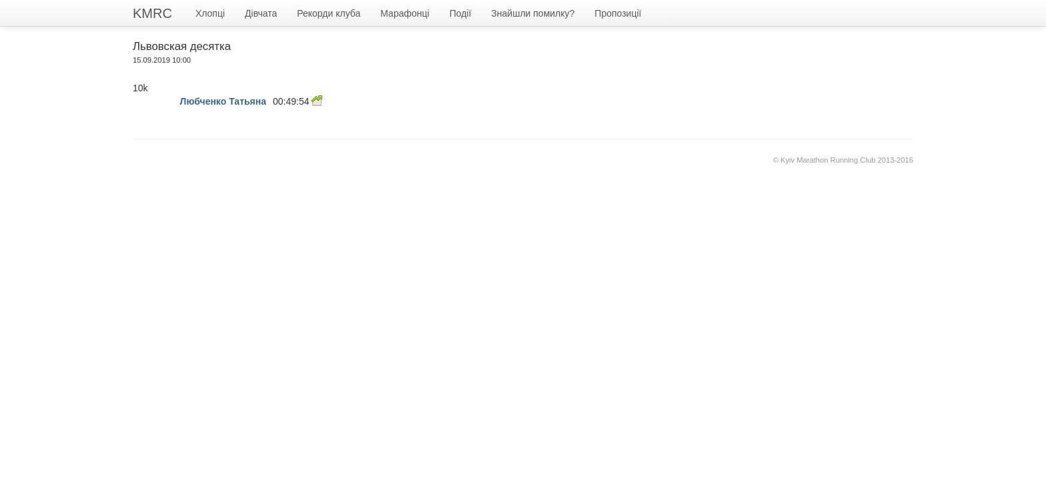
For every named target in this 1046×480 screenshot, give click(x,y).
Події (461, 13)
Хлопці (210, 13)
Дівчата (261, 13)
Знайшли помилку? (532, 13)
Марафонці (404, 13)
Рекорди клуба (328, 13)
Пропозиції (617, 13)
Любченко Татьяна (223, 101)
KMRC (152, 13)
